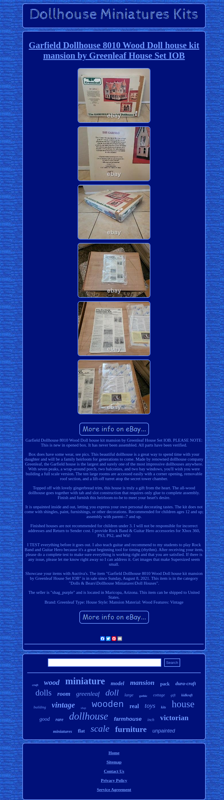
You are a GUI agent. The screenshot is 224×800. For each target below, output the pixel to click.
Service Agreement (114, 789)
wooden (108, 704)
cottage (159, 695)
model (117, 683)
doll (112, 692)
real (134, 706)
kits (163, 707)
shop (83, 708)
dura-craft (185, 683)
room (63, 693)
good (45, 719)
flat (81, 731)
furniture (131, 729)
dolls (44, 692)
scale (100, 728)
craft (35, 685)
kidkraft (186, 695)
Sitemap (114, 762)
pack (165, 683)
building (40, 707)
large (129, 695)
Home (114, 753)
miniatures (62, 731)
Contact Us (114, 771)
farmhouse (128, 719)
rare (60, 719)
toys (150, 705)
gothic (143, 695)
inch (151, 720)
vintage (63, 705)
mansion (142, 682)
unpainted (163, 731)
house (183, 704)
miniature (85, 681)
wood (51, 682)
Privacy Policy (114, 780)
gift (173, 695)
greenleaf (88, 693)
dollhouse (88, 716)
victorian (174, 718)
